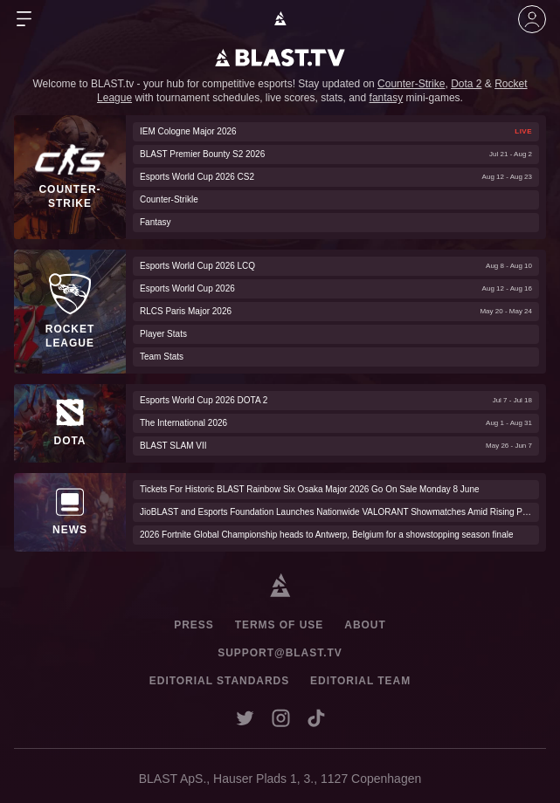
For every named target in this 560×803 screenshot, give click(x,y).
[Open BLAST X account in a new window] (245, 717)
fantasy (387, 98)
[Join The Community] (532, 19)
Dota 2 (466, 84)
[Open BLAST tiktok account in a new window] (316, 718)
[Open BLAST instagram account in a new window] (281, 718)
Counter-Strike (411, 84)
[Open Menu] (24, 19)
